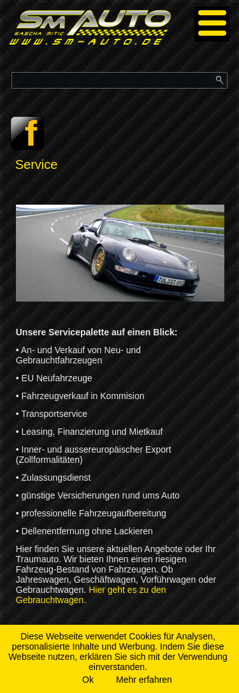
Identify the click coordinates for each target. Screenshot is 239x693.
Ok (88, 680)
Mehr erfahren (144, 680)
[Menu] (211, 23)
